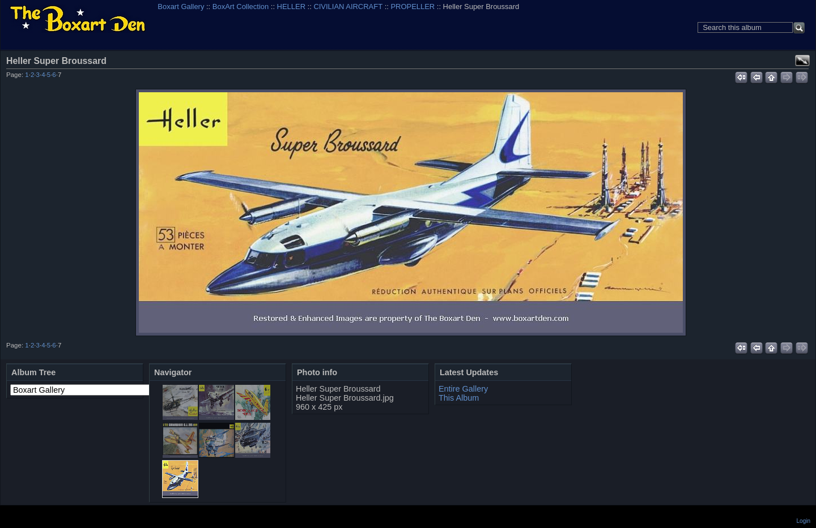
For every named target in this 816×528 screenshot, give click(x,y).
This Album (459, 397)
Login (803, 521)
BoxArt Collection (240, 6)
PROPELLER (412, 6)
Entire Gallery (463, 388)
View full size (802, 60)
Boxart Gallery (181, 6)
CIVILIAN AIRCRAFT (347, 6)
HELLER (291, 6)
